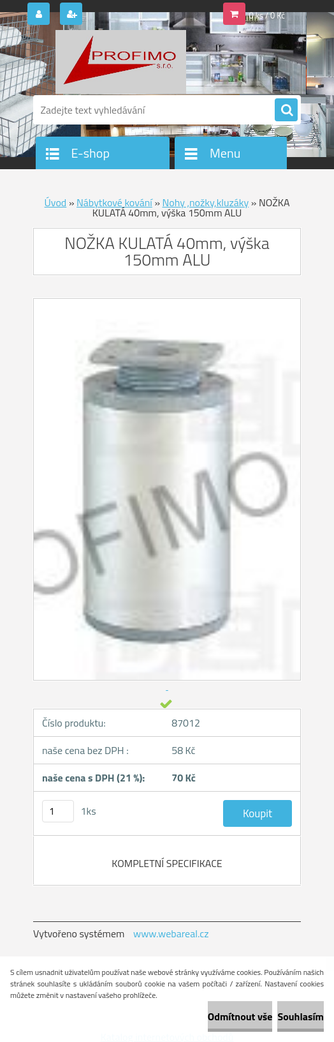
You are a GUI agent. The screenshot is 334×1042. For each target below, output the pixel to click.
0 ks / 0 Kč (267, 15)
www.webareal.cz (171, 933)
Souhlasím (300, 1016)
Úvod (56, 202)
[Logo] (120, 62)
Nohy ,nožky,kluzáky (206, 202)
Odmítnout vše (240, 1016)
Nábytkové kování (114, 202)
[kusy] (58, 811)
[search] (286, 110)
